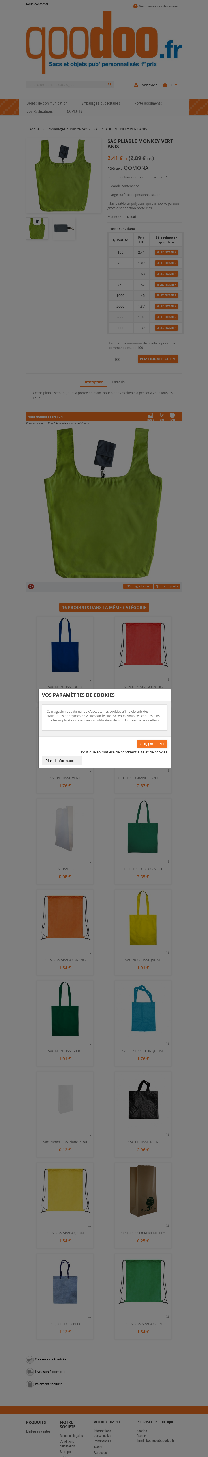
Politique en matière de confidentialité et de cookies (124, 752)
